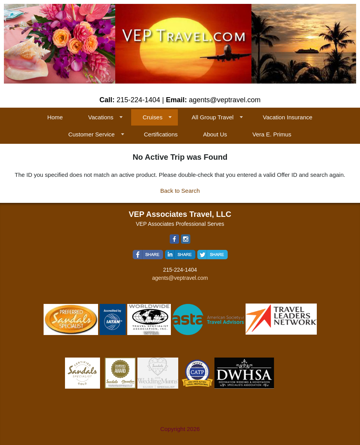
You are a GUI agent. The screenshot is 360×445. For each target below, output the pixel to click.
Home (55, 117)
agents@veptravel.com (180, 278)
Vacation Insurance (287, 117)
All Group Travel (213, 117)
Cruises (153, 117)
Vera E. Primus (272, 134)
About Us (215, 134)
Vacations (101, 117)
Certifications (161, 134)
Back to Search (180, 190)
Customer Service (91, 134)
